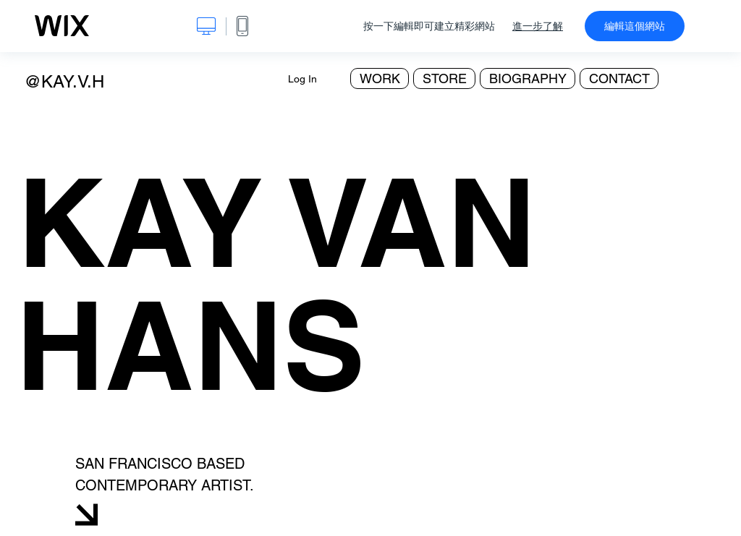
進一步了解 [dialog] (537, 26)
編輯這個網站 (634, 26)
